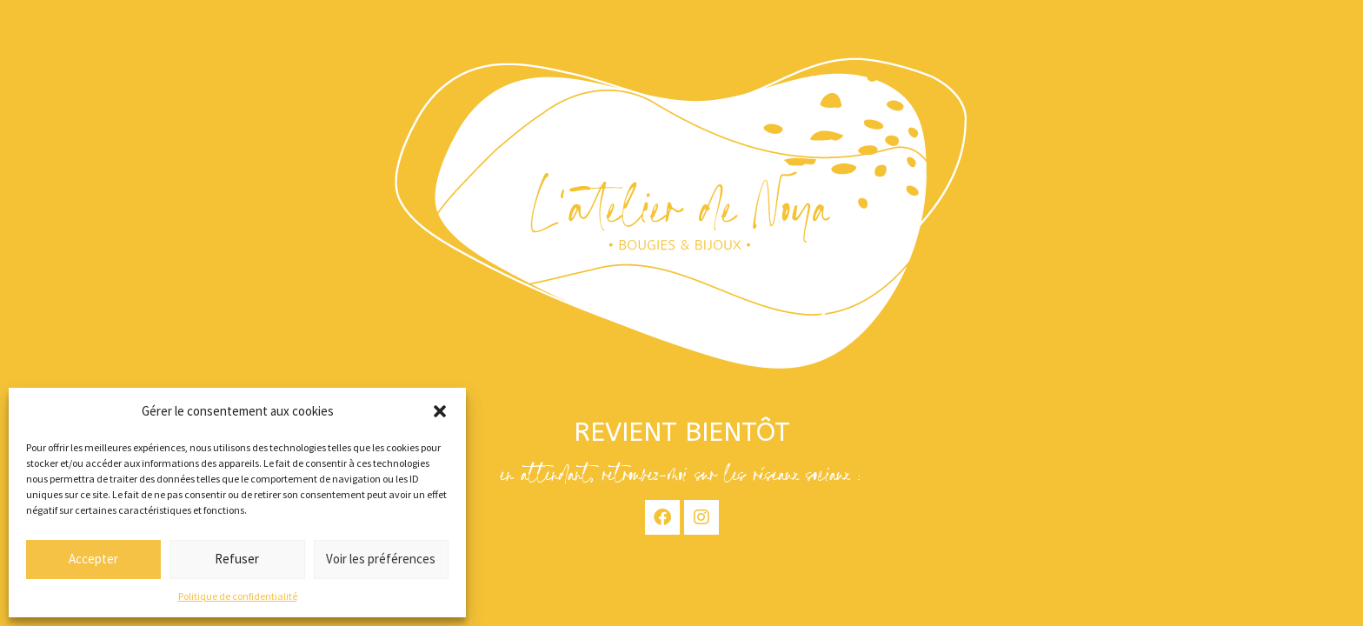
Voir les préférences (380, 558)
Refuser (237, 558)
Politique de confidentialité (237, 596)
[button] (440, 411)
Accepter (93, 558)
